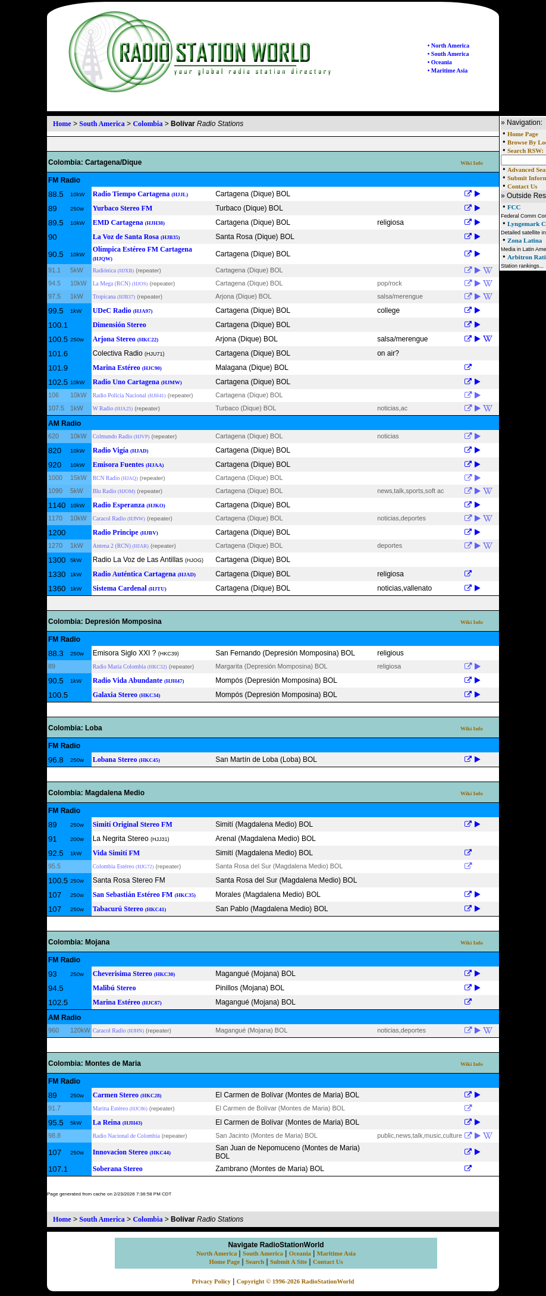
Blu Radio (114, 491)
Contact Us (522, 186)
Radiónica (113, 270)
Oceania (300, 1253)
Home (62, 124)
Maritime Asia (336, 1253)
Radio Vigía (121, 450)
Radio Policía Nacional (129, 395)
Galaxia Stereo (127, 695)
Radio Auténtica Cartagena (144, 574)
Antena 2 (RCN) (121, 545)
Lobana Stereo (126, 759)
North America (216, 1253)
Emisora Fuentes (128, 464)
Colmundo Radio (121, 436)
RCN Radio (115, 478)
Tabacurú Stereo (130, 909)
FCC (514, 207)
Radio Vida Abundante (138, 680)
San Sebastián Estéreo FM (144, 894)
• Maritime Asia (447, 70)
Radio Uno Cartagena (137, 382)
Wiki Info (471, 163)
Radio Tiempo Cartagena (141, 194)
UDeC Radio (123, 310)
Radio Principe (125, 532)
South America (101, 124)
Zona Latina (524, 240)
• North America (448, 45)
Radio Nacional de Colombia (126, 1135)
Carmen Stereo (127, 1095)
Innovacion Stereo (132, 1152)
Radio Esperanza (129, 505)
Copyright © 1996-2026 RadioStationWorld (295, 1281)
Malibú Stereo (114, 988)
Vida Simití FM (116, 853)
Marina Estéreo (127, 367)
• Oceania (440, 62)
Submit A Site (288, 1262)
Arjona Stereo (126, 339)
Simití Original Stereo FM (132, 824)
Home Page (522, 134)
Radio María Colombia (130, 666)
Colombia (147, 124)
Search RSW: (525, 151)
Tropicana (114, 296)
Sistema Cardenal (130, 588)
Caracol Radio (119, 518)
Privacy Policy (211, 1281)
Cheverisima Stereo (134, 973)
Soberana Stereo (118, 1169)
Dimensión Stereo (119, 325)
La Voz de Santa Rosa (136, 237)
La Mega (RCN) (120, 283)
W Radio (113, 408)
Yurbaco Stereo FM (123, 208)
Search (255, 1262)
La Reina (118, 1122)
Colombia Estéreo (123, 866)
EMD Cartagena (129, 222)
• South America (448, 54)
